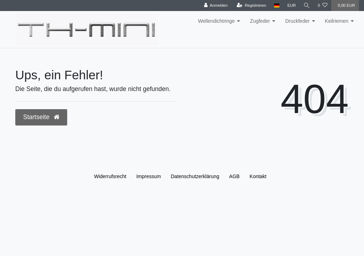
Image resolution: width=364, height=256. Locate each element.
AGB (234, 176)
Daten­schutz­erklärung (195, 176)
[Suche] (307, 5)
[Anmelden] (215, 5)
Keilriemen (336, 21)
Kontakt (258, 176)
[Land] (276, 5)
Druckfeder (297, 21)
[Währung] (291, 5)
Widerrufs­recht (110, 176)
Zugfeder (260, 21)
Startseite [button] (41, 117)
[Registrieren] (251, 5)
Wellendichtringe (216, 21)
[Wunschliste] (322, 5)
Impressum (148, 176)
